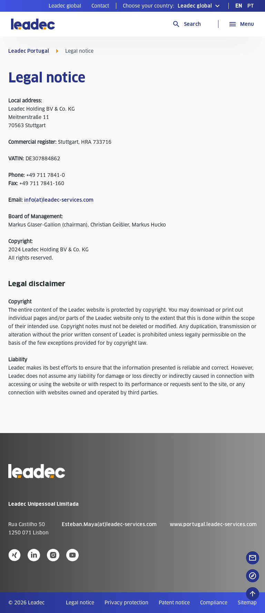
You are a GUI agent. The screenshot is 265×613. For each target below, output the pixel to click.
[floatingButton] (252, 557)
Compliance (213, 602)
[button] (172, 6)
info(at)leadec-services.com (59, 200)
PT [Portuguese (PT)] (250, 6)
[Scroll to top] (252, 593)
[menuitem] (65, 6)
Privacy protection (126, 602)
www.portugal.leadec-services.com (213, 524)
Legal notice (80, 602)
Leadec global (65, 6)
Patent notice (174, 602)
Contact (100, 6)
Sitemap (247, 602)
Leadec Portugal (28, 51)
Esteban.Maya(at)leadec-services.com (109, 524)
